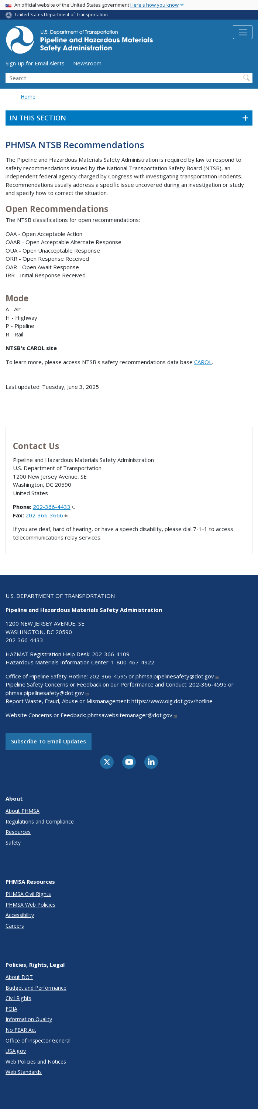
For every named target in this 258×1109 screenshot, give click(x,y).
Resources (18, 831)
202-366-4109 (111, 654)
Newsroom (87, 63)
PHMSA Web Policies (30, 904)
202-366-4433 (54, 506)
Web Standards (24, 1071)
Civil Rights (18, 998)
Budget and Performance (36, 987)
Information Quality (29, 1019)
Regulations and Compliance (40, 821)
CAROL (203, 362)
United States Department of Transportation (61, 14)
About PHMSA (22, 810)
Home (28, 96)
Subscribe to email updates (48, 741)
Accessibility (20, 914)
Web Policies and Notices (36, 1061)
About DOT (19, 976)
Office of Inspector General (38, 1040)
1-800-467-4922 (132, 662)
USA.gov (16, 1050)
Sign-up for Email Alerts (35, 63)
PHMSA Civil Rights (28, 893)
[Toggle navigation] (242, 32)
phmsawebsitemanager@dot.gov (132, 715)
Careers (15, 925)
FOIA (11, 1008)
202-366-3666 (46, 515)
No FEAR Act (21, 1029)
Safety (13, 842)
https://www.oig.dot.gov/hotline (172, 701)
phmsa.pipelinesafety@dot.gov (177, 676)
